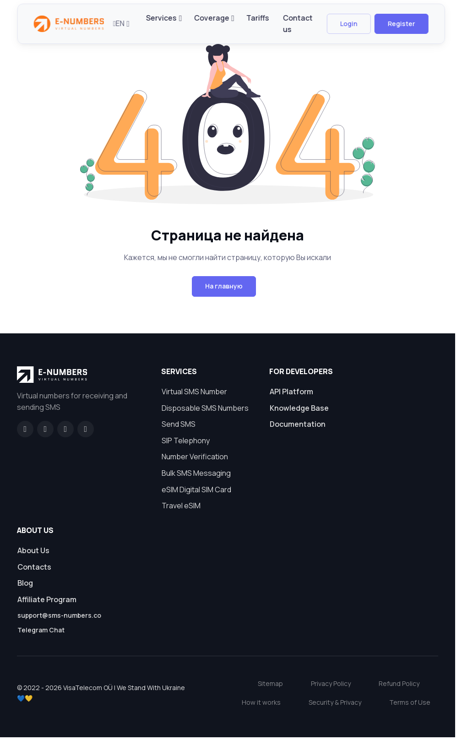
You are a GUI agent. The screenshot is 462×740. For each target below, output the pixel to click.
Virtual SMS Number (194, 391)
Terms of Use (409, 702)
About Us (33, 550)
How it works (261, 702)
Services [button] (161, 18)
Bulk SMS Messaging (196, 473)
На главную (224, 286)
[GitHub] (45, 429)
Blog (25, 583)
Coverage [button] (211, 18)
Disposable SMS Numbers (205, 408)
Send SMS (179, 424)
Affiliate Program (46, 599)
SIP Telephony (186, 440)
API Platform (291, 391)
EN (119, 23)
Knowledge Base (299, 408)
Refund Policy (399, 683)
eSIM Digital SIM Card (196, 489)
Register (401, 23)
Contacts (34, 567)
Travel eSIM (181, 506)
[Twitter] (85, 429)
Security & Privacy (335, 702)
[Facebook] (25, 429)
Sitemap (270, 683)
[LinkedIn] (65, 429)
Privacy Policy (331, 683)
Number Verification (195, 457)
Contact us (298, 24)
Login (348, 23)
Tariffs (257, 18)
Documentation (298, 424)
